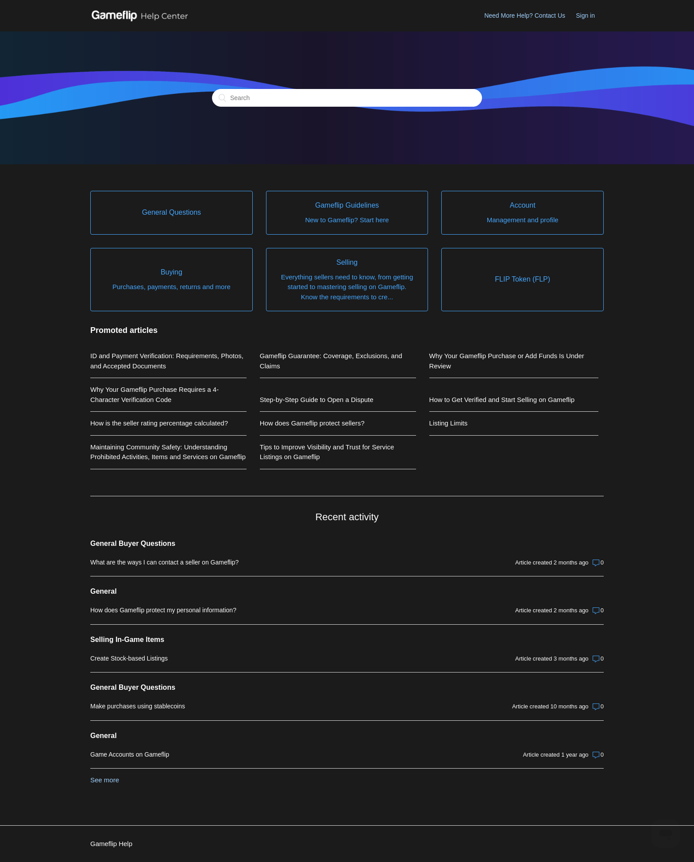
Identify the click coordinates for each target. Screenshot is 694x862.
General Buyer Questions (132, 543)
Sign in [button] (585, 15)
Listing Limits (448, 423)
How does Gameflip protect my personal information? (163, 610)
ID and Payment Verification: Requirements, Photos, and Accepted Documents (166, 361)
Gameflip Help (111, 843)
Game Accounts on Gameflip (129, 754)
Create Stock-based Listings (129, 658)
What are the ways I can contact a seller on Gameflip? (164, 562)
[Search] (347, 98)
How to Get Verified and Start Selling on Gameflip (502, 399)
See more (104, 780)
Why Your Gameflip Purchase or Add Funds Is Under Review (506, 361)
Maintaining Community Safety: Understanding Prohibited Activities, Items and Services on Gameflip (168, 452)
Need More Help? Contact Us (524, 15)
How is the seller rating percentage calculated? (159, 423)
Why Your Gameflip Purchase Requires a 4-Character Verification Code (154, 394)
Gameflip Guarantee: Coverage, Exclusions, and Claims (331, 361)
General (103, 591)
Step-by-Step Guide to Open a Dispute (317, 399)
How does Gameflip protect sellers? (312, 423)
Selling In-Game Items (127, 639)
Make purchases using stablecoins (137, 706)
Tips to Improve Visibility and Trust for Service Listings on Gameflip (327, 452)
